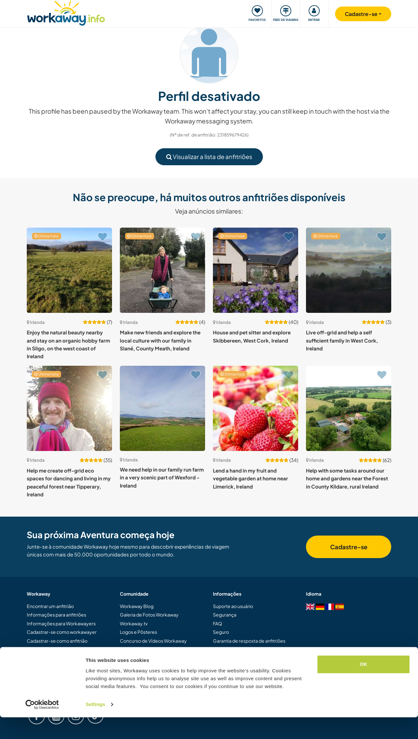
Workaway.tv (134, 623)
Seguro (221, 632)
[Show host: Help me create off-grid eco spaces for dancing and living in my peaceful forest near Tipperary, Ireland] (69, 408)
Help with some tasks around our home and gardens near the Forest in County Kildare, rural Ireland (347, 478)
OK (363, 686)
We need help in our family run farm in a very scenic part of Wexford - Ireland (162, 477)
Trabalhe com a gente (236, 666)
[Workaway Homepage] (66, 12)
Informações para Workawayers (61, 623)
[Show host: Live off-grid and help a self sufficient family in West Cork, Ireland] (348, 270)
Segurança (224, 615)
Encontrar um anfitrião (50, 606)
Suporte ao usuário (233, 606)
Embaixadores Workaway (147, 649)
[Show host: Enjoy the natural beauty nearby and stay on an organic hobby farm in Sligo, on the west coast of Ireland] (69, 270)
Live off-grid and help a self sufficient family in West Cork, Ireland (342, 340)
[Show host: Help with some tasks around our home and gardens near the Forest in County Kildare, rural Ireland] (348, 408)
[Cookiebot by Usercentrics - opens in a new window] (42, 726)
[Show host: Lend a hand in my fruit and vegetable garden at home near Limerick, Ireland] (255, 408)
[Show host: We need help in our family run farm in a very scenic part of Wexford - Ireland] (162, 408)
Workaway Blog (136, 606)
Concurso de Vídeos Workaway (153, 641)
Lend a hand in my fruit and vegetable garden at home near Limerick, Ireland (250, 478)
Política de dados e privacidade (246, 658)
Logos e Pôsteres (138, 632)
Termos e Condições (235, 649)
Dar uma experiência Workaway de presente (64, 652)
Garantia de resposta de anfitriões (249, 641)
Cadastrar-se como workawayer (62, 632)
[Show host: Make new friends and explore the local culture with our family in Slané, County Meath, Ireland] (162, 270)
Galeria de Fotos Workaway (149, 615)
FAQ (217, 623)
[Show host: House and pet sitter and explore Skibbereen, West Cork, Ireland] (255, 270)
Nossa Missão (134, 658)
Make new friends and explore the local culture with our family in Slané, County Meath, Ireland (160, 340)
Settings (95, 726)
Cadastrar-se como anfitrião (57, 641)
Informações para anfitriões (56, 615)
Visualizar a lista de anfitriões (209, 156)
